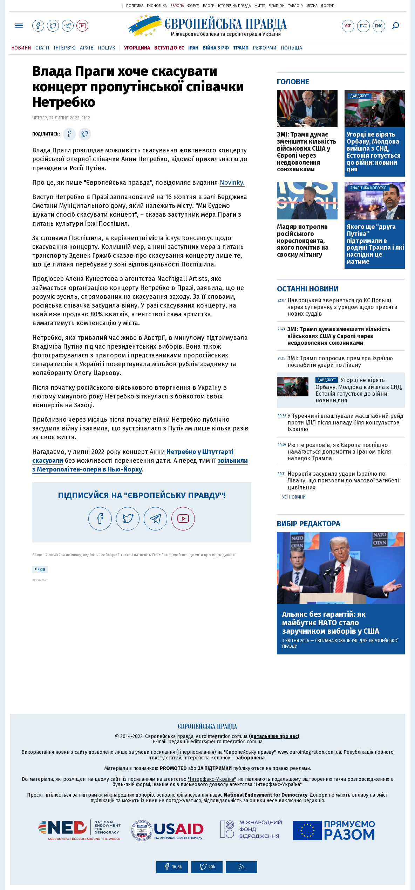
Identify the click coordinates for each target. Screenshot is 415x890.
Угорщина (137, 48)
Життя (260, 6)
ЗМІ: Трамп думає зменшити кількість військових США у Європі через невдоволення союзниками (306, 152)
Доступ (327, 6)
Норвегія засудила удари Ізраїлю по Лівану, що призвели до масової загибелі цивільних (343, 480)
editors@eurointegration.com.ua (226, 742)
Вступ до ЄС (169, 48)
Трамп (241, 48)
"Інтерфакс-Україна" (212, 779)
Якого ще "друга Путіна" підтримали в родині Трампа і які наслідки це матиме (375, 244)
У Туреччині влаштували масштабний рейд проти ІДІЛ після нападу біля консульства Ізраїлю (345, 423)
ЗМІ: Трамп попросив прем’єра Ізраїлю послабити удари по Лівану (340, 361)
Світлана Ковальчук (336, 640)
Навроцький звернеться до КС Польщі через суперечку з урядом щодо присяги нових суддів (342, 307)
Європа (177, 6)
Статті (42, 48)
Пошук (106, 48)
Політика (134, 6)
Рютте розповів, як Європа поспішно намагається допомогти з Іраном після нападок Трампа (339, 452)
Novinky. (232, 182)
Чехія (40, 569)
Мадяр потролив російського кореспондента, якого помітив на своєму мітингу (302, 241)
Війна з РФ (216, 48)
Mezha (312, 6)
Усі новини (294, 497)
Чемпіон (277, 6)
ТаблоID (295, 6)
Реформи (265, 48)
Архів (87, 48)
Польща (291, 48)
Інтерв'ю (65, 48)
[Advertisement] (141, 631)
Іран (193, 48)
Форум (193, 6)
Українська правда (100, 5)
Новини (21, 48)
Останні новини (308, 289)
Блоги (209, 6)
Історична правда (234, 6)
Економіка (157, 6)
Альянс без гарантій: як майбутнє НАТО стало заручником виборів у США (330, 623)
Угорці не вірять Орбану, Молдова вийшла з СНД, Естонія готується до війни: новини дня (374, 152)
